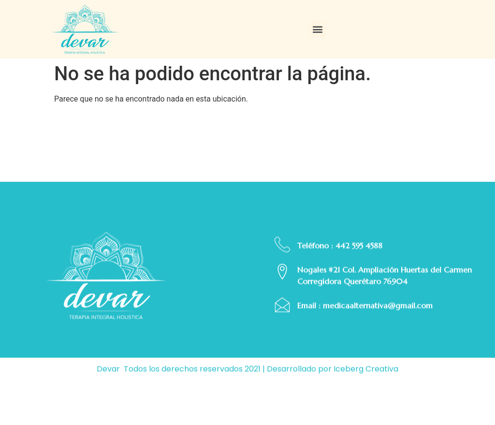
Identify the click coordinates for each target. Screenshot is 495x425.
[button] (317, 29)
